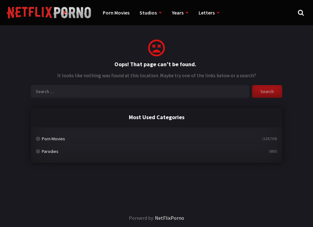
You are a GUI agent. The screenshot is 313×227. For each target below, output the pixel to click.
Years (178, 12)
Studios (148, 12)
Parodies (50, 151)
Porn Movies (116, 12)
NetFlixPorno (169, 218)
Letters (207, 12)
